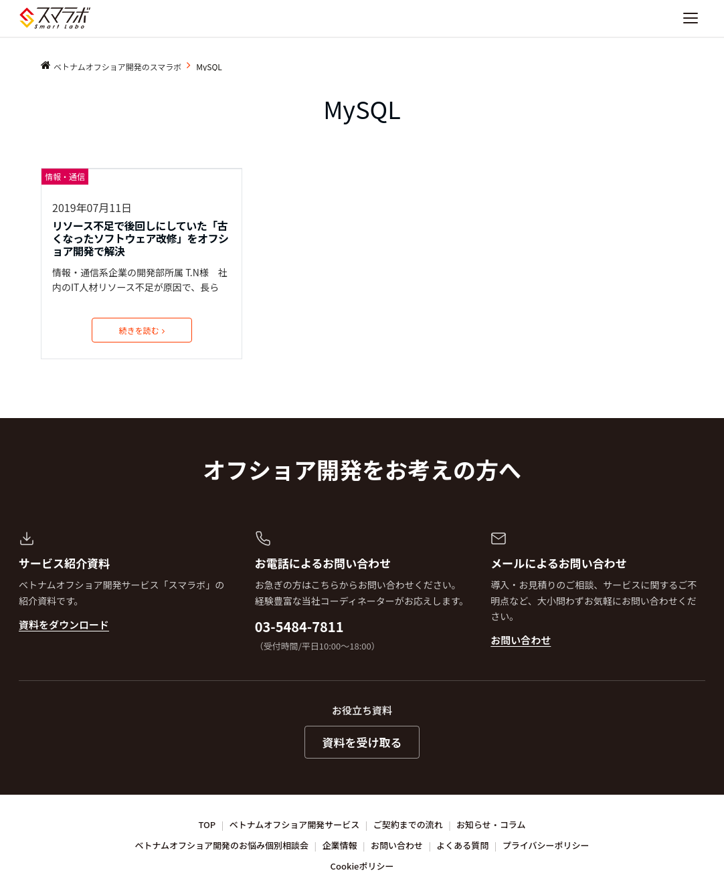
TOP (207, 824)
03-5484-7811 (299, 626)
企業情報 (340, 845)
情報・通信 (65, 176)
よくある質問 (462, 845)
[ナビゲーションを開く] (690, 18)
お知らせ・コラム (490, 824)
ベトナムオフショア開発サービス (295, 824)
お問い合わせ (520, 640)
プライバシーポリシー (546, 845)
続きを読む (142, 330)
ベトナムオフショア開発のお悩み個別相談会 (222, 845)
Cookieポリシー (362, 866)
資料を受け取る (362, 742)
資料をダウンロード (64, 624)
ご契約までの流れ (408, 824)
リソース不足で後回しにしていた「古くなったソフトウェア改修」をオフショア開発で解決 (140, 238)
